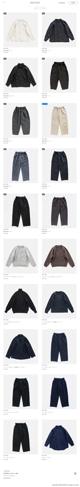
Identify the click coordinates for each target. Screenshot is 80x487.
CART (73, 3)
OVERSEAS (61, 3)
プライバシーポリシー (9, 476)
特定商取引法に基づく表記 (10, 473)
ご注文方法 (6, 471)
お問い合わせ (7, 478)
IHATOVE (35, 2)
